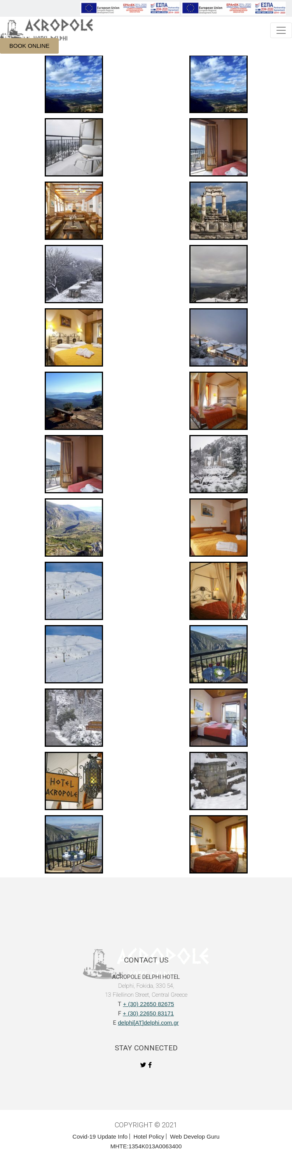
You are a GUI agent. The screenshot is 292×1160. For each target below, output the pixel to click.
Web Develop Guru (194, 1136)
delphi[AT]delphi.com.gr (148, 1022)
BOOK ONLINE (29, 45)
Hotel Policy (148, 1136)
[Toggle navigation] (281, 30)
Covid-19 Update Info (100, 1136)
